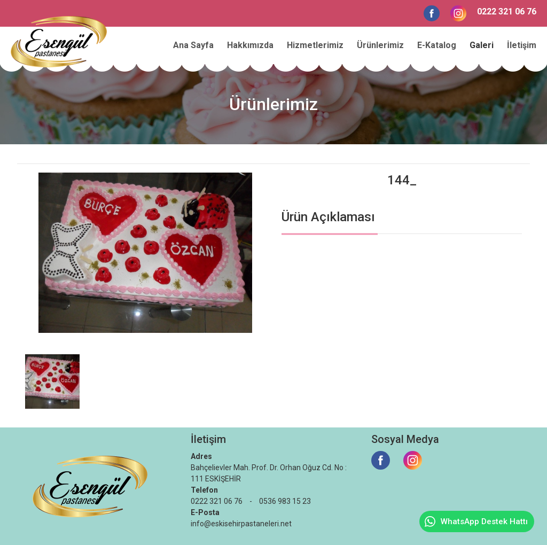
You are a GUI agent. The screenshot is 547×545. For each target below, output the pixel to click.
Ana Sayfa (193, 45)
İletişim (521, 45)
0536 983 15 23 (285, 501)
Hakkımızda (250, 45)
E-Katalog (436, 45)
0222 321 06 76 (506, 11)
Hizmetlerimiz (315, 45)
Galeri (482, 45)
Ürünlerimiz (380, 45)
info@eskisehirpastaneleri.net (241, 523)
